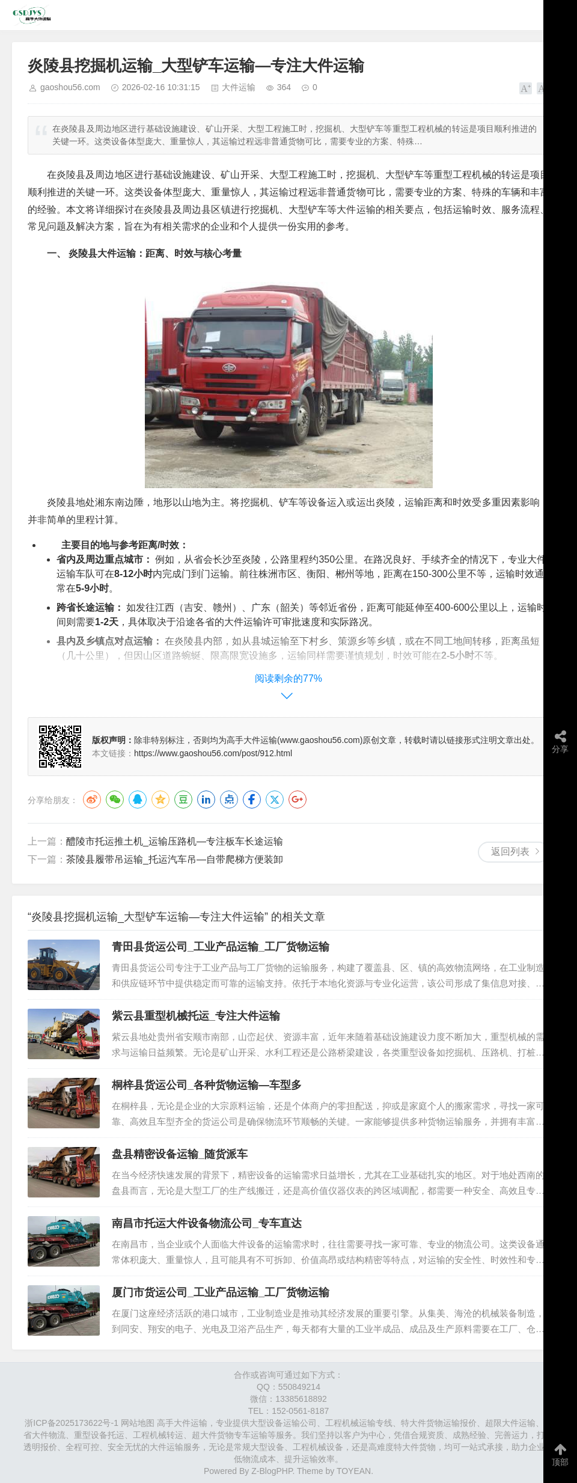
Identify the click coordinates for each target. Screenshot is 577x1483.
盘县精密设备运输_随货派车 (180, 1154)
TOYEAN (354, 1471)
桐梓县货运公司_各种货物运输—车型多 (207, 1085)
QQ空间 (160, 799)
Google (297, 799)
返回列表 (510, 851)
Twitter (275, 799)
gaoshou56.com (70, 87)
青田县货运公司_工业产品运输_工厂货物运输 (220, 947)
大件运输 (238, 87)
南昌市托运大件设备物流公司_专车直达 (207, 1223)
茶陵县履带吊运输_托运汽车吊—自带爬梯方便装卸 (174, 859)
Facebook (252, 799)
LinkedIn (206, 799)
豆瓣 (183, 799)
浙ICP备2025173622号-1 (71, 1423)
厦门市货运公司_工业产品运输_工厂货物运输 (220, 1292)
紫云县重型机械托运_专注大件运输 (196, 1016)
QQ (138, 799)
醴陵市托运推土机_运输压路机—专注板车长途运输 (174, 841)
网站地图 (137, 1423)
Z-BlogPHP (271, 1471)
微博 (92, 799)
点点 (229, 799)
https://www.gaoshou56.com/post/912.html (213, 753)
